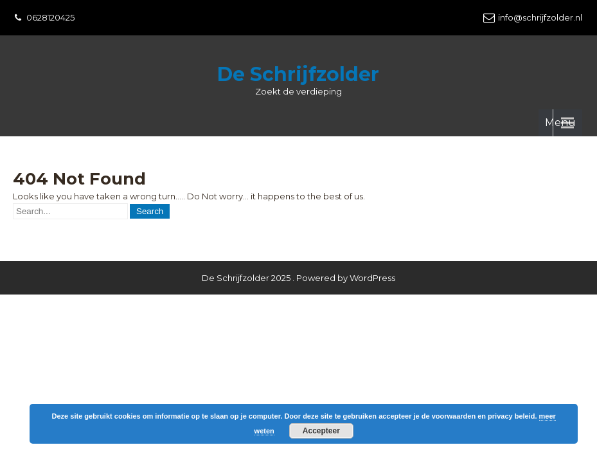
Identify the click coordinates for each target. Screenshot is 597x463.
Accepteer (321, 430)
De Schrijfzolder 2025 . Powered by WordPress (298, 238)
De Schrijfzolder (298, 74)
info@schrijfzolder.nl (540, 17)
